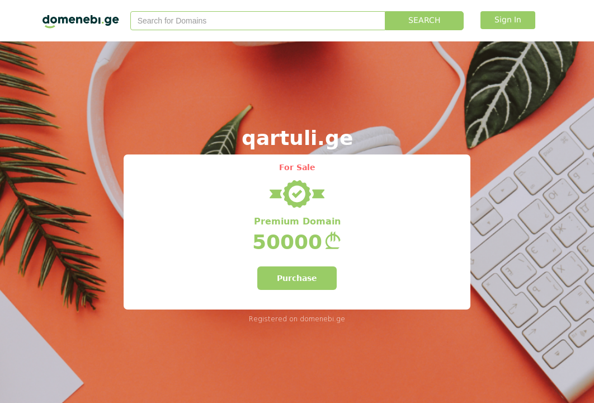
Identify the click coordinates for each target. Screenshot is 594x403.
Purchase (297, 278)
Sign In (507, 20)
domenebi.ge (322, 319)
